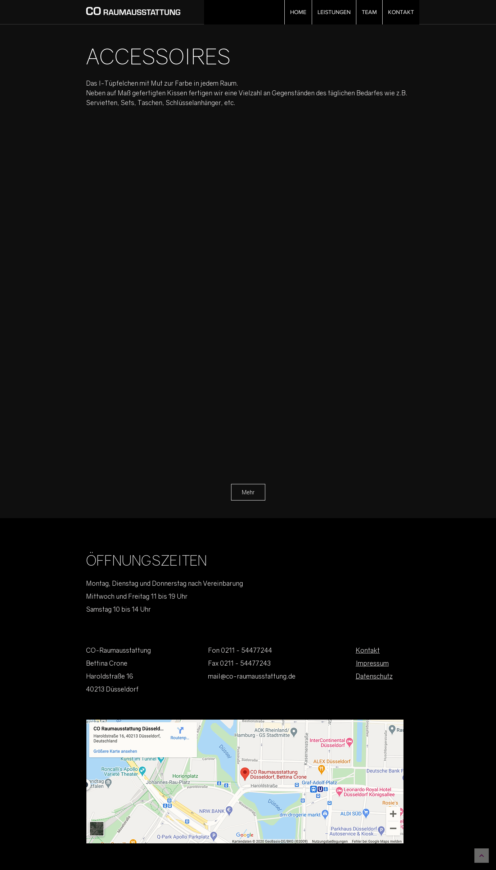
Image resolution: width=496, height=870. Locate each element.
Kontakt (368, 650)
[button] (334, 12)
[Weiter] (481, 855)
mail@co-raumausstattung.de (252, 676)
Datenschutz (374, 676)
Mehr (248, 492)
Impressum (372, 663)
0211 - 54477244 (246, 650)
